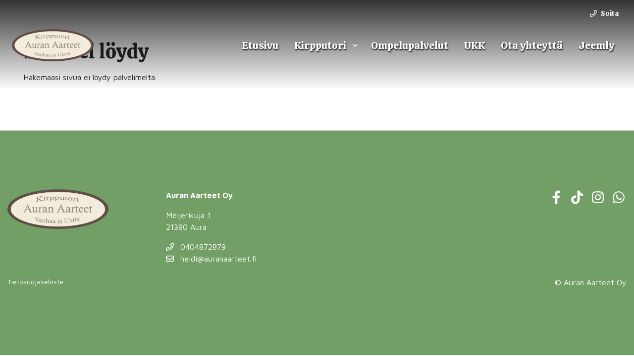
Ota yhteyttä (532, 45)
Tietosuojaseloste (35, 281)
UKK (474, 45)
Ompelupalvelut (409, 45)
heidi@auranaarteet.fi (211, 258)
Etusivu (260, 45)
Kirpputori (320, 45)
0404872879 (196, 246)
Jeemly (596, 45)
